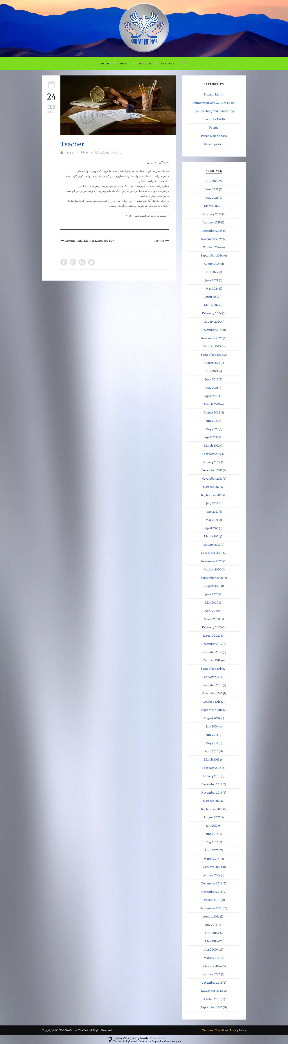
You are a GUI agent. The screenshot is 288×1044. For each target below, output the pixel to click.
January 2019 (211, 677)
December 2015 (211, 982)
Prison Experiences (214, 136)
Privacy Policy (238, 1030)
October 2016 (211, 900)
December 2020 (211, 553)
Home (105, 63)
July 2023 (212, 371)
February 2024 (212, 313)
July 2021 (212, 503)
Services (145, 63)
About (124, 63)
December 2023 (211, 330)
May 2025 (211, 197)
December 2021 (212, 470)
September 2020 (212, 577)
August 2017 (212, 817)
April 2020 (212, 611)
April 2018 (211, 751)
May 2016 (211, 941)
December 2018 (211, 685)
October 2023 (212, 346)
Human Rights (214, 94)
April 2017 (211, 850)
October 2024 (212, 247)
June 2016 (211, 933)
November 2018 (211, 693)
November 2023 (211, 338)
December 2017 (211, 784)
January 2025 (212, 222)
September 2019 (212, 668)
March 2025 (212, 206)
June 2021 (212, 511)
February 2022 (212, 454)
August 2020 (212, 586)
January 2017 (211, 875)
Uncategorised (214, 144)
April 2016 (211, 949)
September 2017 (212, 809)
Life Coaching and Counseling (214, 111)
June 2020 (212, 594)
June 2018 (211, 734)
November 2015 (211, 991)
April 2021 (211, 528)
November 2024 (211, 239)
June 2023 (211, 379)
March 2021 (211, 536)
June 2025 (211, 189)
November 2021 (211, 478)
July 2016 (211, 924)
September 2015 (211, 1007)
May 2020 (211, 602)
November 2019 (211, 652)
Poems (213, 127)
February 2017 (211, 867)
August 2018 (212, 718)
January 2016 (211, 974)
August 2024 (212, 263)
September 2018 (212, 710)
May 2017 (212, 842)
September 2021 (212, 495)
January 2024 (212, 321)
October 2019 (212, 660)
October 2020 (212, 569)
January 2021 (211, 544)
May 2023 (211, 387)
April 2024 (212, 297)
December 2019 (211, 644)
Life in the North (111, 152)
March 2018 (211, 759)
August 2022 (212, 412)
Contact (167, 63)
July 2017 (212, 825)
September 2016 (211, 908)
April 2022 (212, 437)
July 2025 (212, 181)
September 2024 (212, 255)
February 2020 (212, 627)
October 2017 (212, 801)
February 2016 (211, 966)
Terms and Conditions (215, 1030)
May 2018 (211, 743)
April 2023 (212, 396)
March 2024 (212, 305)
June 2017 (211, 834)
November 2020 (212, 561)
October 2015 (211, 999)
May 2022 (211, 429)
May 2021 (212, 520)
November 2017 (211, 792)
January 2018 (211, 776)
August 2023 (212, 363)
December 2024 (212, 230)
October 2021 (212, 487)
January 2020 (212, 635)
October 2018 (212, 701)
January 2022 (211, 462)
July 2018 (212, 726)
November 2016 (211, 891)
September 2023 (212, 354)
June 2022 (211, 420)
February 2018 (211, 768)
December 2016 (211, 883)
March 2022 (212, 445)
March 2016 (211, 958)
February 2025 (212, 214)
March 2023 (212, 404)
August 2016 (211, 916)
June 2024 (211, 280)
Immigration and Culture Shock (213, 102)
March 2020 (212, 619)
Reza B (69, 152)
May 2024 (212, 288)
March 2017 (211, 858)
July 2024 (212, 272)
